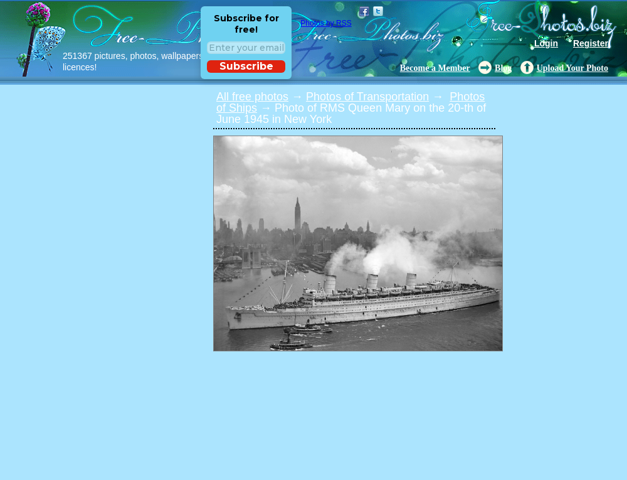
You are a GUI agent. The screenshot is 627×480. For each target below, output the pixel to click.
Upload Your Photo (572, 68)
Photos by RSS (325, 23)
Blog (503, 68)
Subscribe (246, 66)
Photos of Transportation (367, 96)
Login (546, 43)
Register (590, 43)
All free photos (252, 96)
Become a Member (435, 68)
